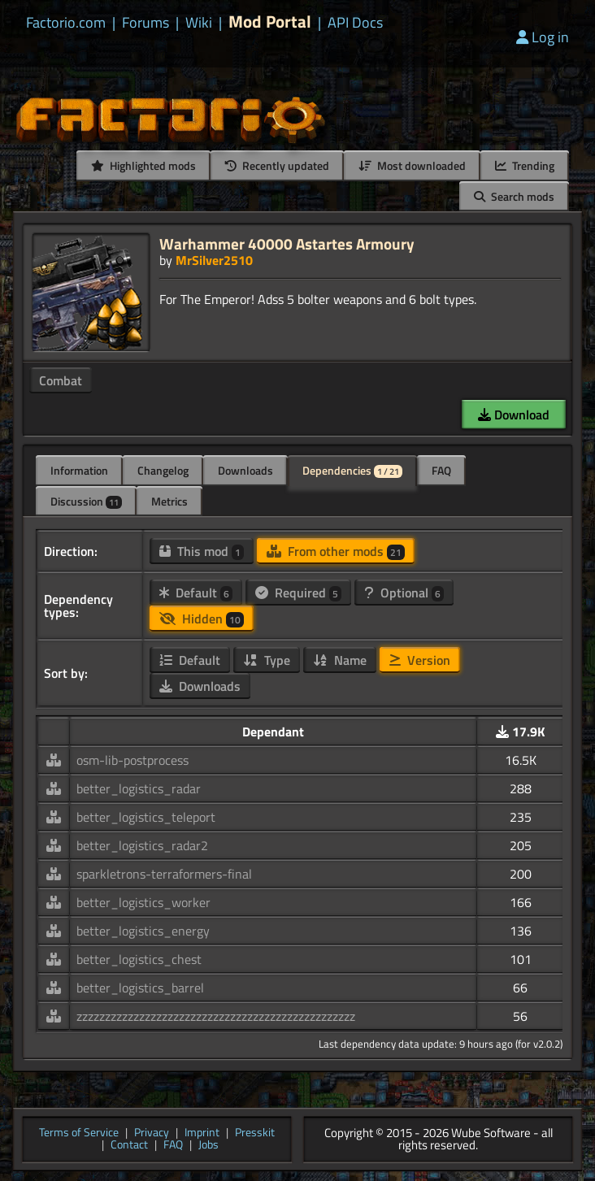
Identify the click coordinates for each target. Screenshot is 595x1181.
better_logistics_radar (138, 788)
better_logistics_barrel (140, 987)
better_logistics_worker (143, 902)
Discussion (86, 501)
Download (513, 414)
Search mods (514, 196)
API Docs (355, 22)
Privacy (151, 1133)
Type (266, 660)
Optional (404, 592)
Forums (145, 22)
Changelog (163, 470)
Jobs (208, 1146)
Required (298, 592)
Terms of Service (79, 1133)
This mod (201, 551)
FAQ (441, 470)
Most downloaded (412, 165)
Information (79, 470)
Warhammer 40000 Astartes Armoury (287, 243)
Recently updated (277, 165)
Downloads (245, 470)
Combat (60, 380)
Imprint (202, 1133)
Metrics (169, 501)
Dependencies (352, 470)
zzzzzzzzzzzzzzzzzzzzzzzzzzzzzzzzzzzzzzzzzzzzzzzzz (215, 1016)
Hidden (201, 618)
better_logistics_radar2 (142, 845)
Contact (129, 1146)
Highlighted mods (143, 165)
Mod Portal (269, 21)
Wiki (198, 22)
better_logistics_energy (143, 930)
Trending (524, 165)
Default (195, 592)
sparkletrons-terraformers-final (164, 874)
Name (340, 660)
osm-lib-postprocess (132, 760)
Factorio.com (66, 22)
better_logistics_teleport (145, 817)
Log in (542, 37)
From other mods (336, 551)
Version (419, 660)
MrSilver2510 (214, 260)
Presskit (255, 1133)
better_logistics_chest (139, 959)
